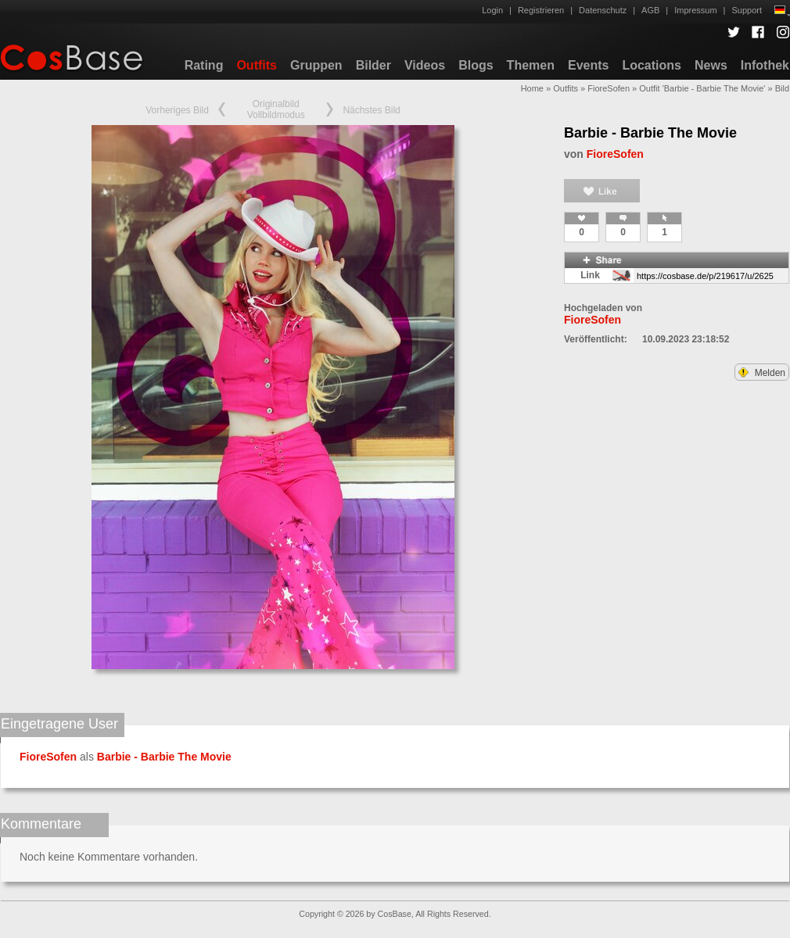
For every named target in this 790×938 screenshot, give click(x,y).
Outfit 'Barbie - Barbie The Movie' (702, 88)
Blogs (475, 65)
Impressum (695, 10)
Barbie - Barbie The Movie (650, 133)
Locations (651, 65)
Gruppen (316, 65)
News (711, 65)
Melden (761, 372)
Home (532, 88)
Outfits (256, 65)
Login (492, 10)
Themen (531, 65)
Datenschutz (603, 10)
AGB (650, 10)
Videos (424, 65)
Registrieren (541, 10)
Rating (204, 65)
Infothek (765, 65)
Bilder (373, 65)
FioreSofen (608, 88)
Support (746, 10)
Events (588, 65)
